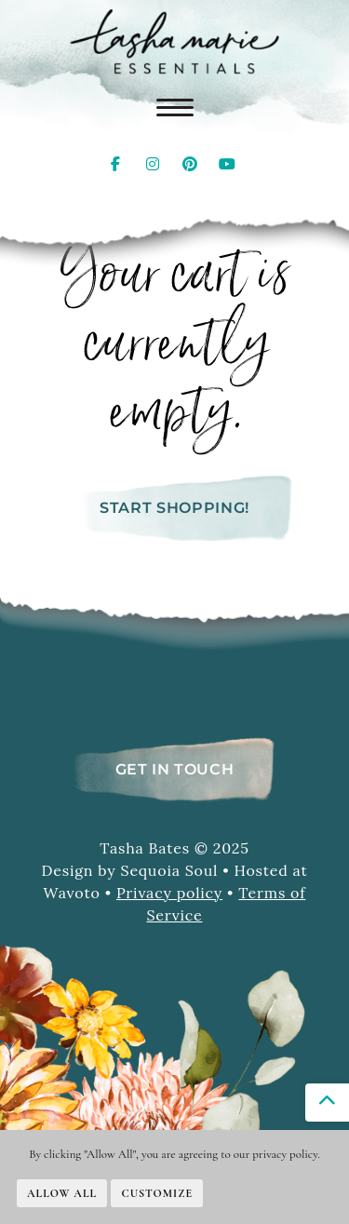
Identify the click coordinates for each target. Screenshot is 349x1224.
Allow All (62, 1193)
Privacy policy (169, 892)
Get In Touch (175, 769)
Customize (157, 1193)
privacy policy (284, 1154)
